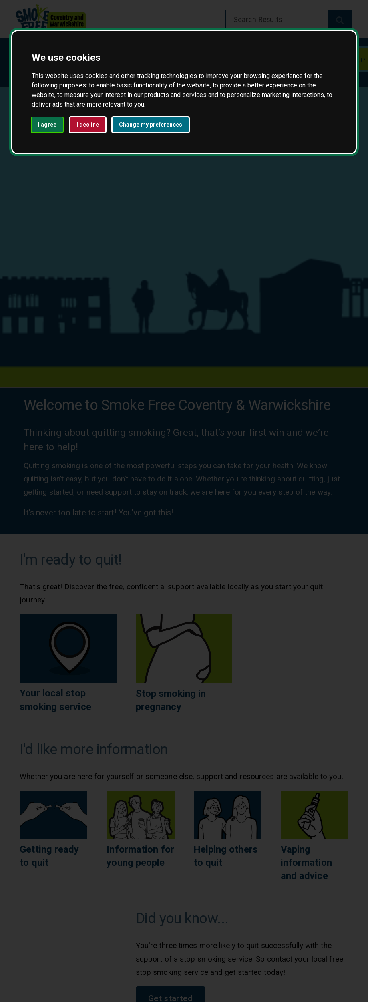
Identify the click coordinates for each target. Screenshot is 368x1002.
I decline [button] (87, 124)
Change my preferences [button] (150, 124)
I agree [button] (47, 124)
